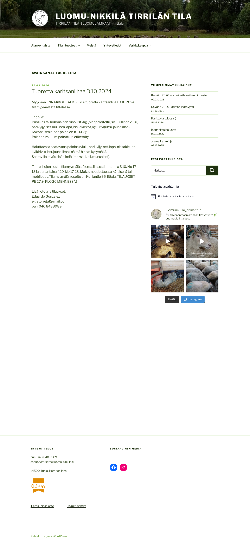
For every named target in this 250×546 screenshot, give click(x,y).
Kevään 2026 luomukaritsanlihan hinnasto (179, 95)
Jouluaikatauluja (161, 141)
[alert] (184, 196)
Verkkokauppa (140, 45)
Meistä (91, 45)
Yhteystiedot (112, 45)
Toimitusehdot (76, 506)
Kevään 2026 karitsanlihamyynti (172, 106)
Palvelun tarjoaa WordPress (49, 536)
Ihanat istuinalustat (163, 129)
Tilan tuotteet (69, 45)
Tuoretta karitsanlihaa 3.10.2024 (71, 91)
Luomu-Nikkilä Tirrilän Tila (124, 16)
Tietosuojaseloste (42, 506)
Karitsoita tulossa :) (163, 118)
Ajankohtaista (40, 45)
